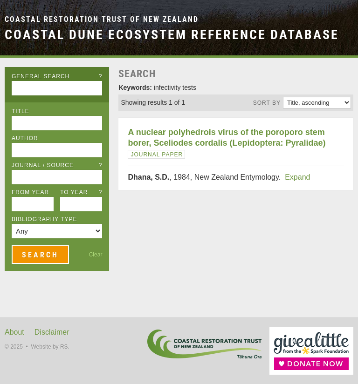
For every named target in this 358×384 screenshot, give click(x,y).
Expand (297, 177)
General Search (57, 76)
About (14, 332)
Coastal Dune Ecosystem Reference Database (172, 34)
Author (25, 138)
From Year (30, 192)
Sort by (267, 103)
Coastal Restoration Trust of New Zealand (102, 19)
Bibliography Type (44, 219)
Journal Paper (157, 154)
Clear (96, 254)
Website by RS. (50, 347)
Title (20, 111)
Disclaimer (51, 332)
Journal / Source (57, 165)
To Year (81, 192)
